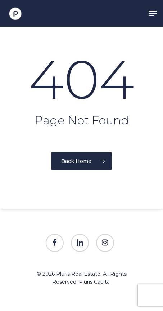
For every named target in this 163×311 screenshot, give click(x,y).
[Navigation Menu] (153, 13)
